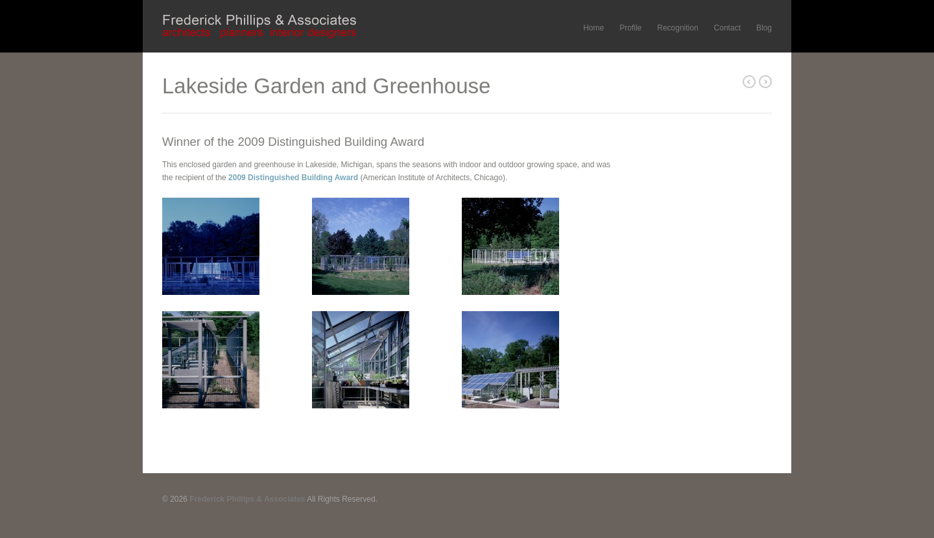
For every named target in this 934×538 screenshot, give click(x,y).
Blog (764, 27)
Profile (630, 27)
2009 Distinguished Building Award (293, 177)
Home (593, 27)
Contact (727, 27)
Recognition (677, 27)
